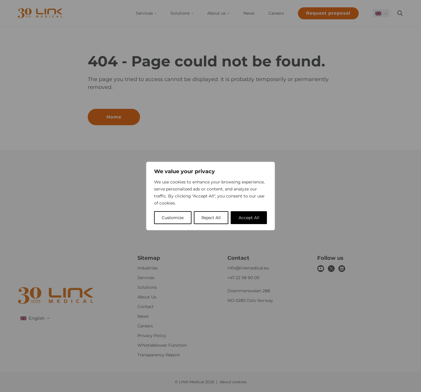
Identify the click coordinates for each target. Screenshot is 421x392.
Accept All (249, 217)
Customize (173, 217)
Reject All (211, 217)
